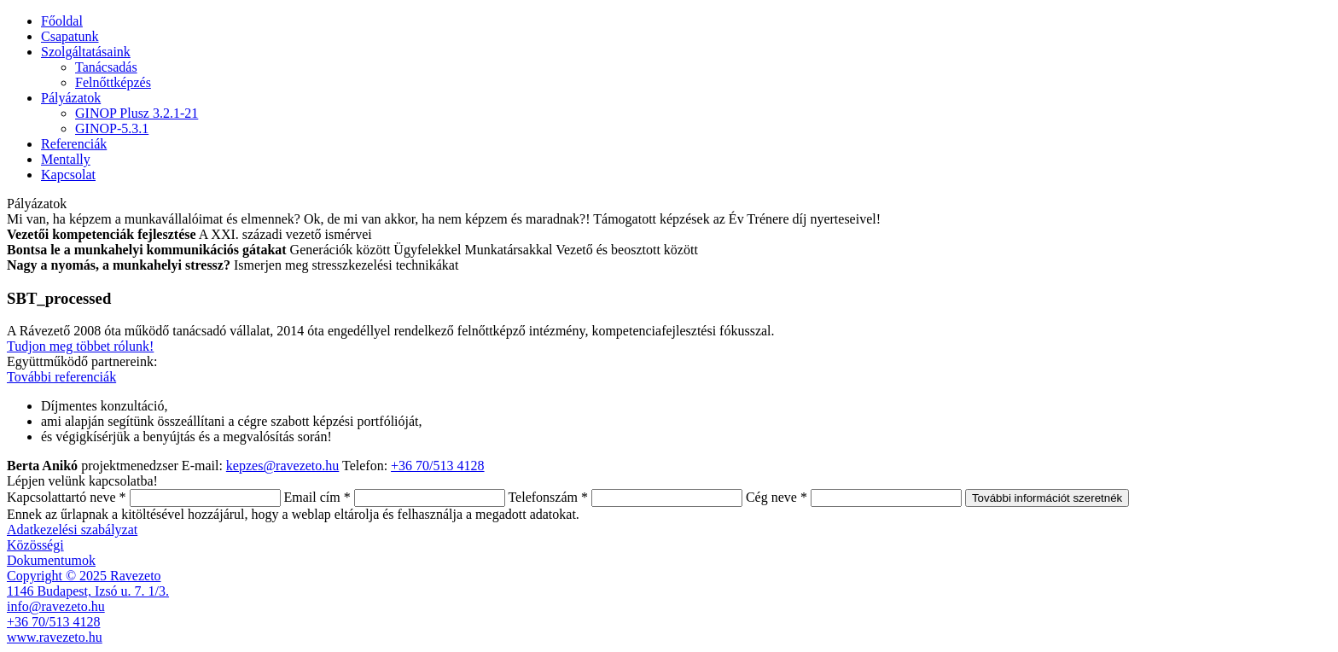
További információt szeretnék (1047, 498)
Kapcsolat (68, 174)
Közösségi (35, 545)
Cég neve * (776, 497)
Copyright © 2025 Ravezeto (84, 575)
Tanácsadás (106, 67)
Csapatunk (70, 36)
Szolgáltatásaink (86, 51)
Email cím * (317, 497)
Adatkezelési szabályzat (72, 529)
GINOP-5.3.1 (111, 128)
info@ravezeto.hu (56, 606)
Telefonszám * (548, 497)
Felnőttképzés (113, 82)
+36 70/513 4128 (437, 465)
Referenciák (74, 144)
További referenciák (61, 377)
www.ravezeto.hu (54, 637)
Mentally (65, 159)
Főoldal (62, 21)
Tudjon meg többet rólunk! (80, 346)
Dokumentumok (51, 560)
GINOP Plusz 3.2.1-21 (136, 113)
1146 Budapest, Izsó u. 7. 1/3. (88, 591)
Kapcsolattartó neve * (66, 497)
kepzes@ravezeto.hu (282, 465)
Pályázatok (71, 97)
